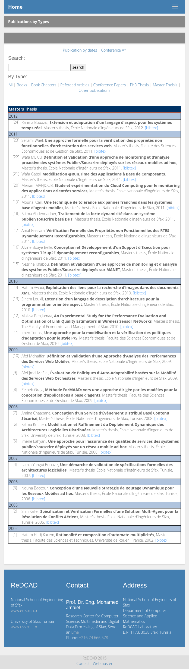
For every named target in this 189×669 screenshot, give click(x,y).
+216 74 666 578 (93, 637)
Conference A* (113, 50)
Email (76, 632)
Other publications (95, 90)
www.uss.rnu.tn (24, 626)
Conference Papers (110, 84)
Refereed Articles (75, 84)
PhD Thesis (140, 84)
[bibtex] (151, 127)
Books (22, 84)
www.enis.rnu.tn (24, 610)
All (11, 84)
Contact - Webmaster (94, 663)
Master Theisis (165, 84)
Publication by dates (80, 50)
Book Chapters (44, 84)
